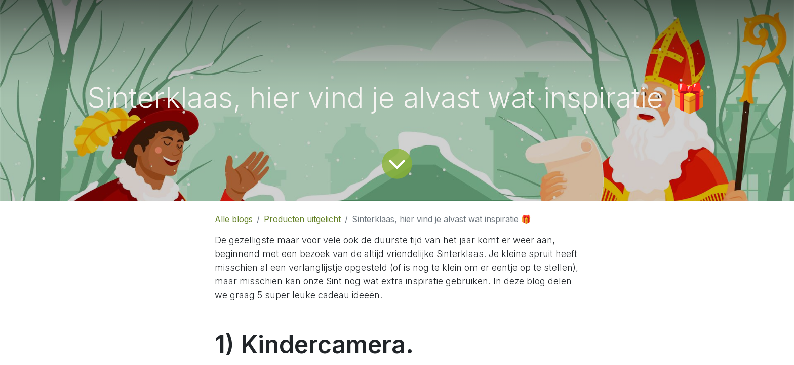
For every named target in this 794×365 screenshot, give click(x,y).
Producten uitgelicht (302, 219)
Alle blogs (234, 219)
